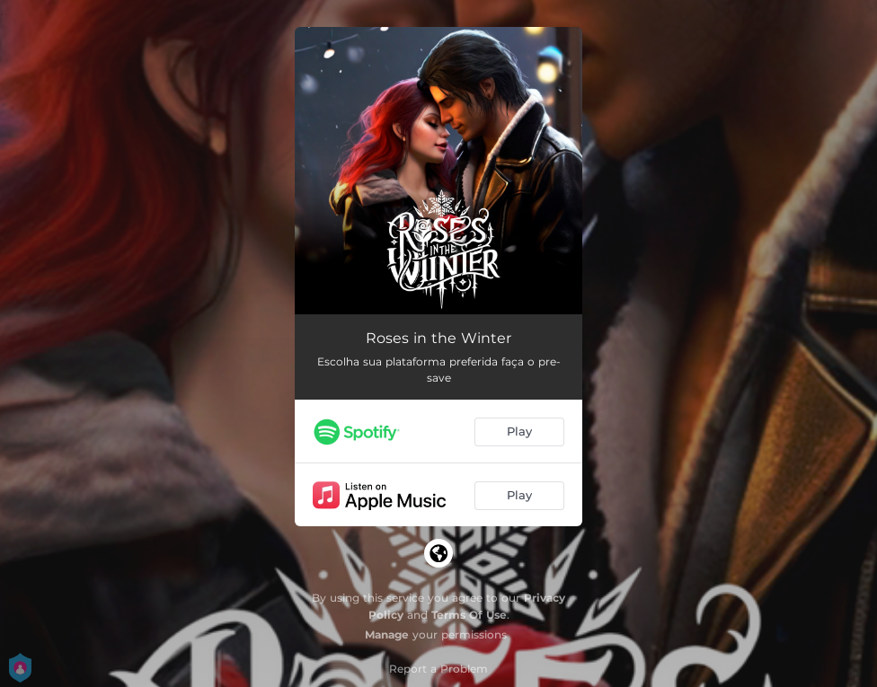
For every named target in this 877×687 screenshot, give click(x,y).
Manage (387, 634)
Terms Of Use (469, 614)
